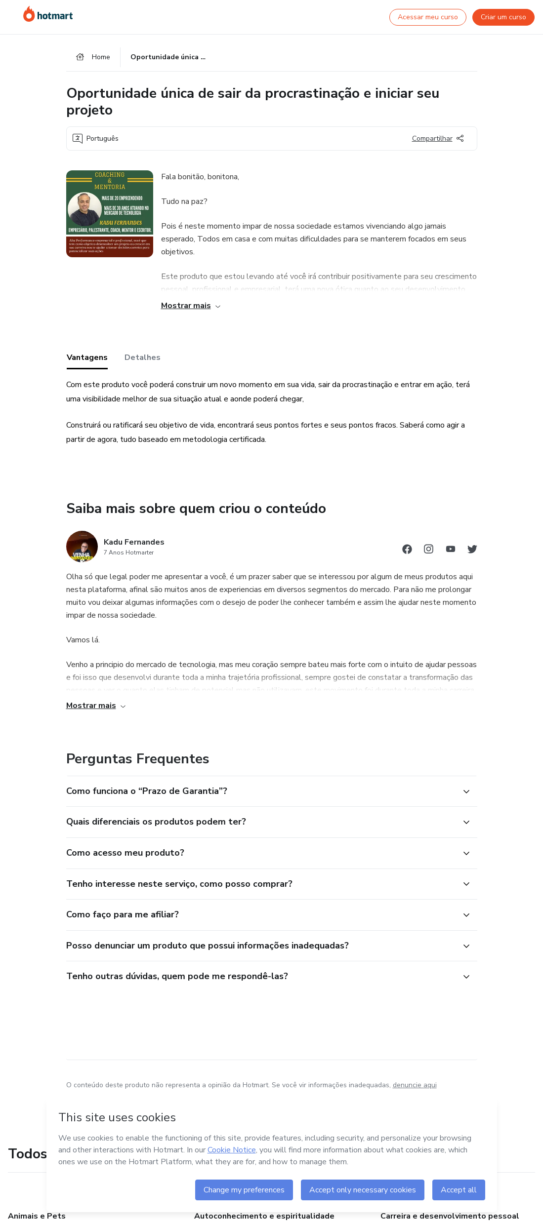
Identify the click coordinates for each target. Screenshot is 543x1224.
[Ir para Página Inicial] (48, 14)
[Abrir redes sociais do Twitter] (472, 550)
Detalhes (143, 357)
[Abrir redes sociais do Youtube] (451, 550)
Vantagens (87, 357)
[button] (261, 791)
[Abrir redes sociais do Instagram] (429, 550)
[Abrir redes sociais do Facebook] (407, 550)
